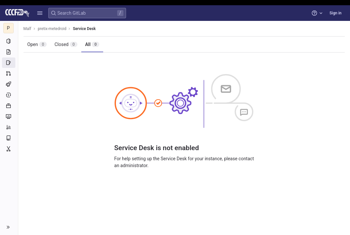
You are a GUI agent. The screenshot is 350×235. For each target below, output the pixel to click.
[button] (40, 13)
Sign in (335, 13)
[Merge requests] (9, 73)
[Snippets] (9, 149)
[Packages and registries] (9, 106)
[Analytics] (9, 127)
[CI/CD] (9, 84)
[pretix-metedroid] (9, 28)
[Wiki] (9, 138)
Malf (27, 28)
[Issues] (9, 62)
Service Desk (84, 28)
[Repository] (9, 52)
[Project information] (9, 41)
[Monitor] (9, 116)
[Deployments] (9, 95)
